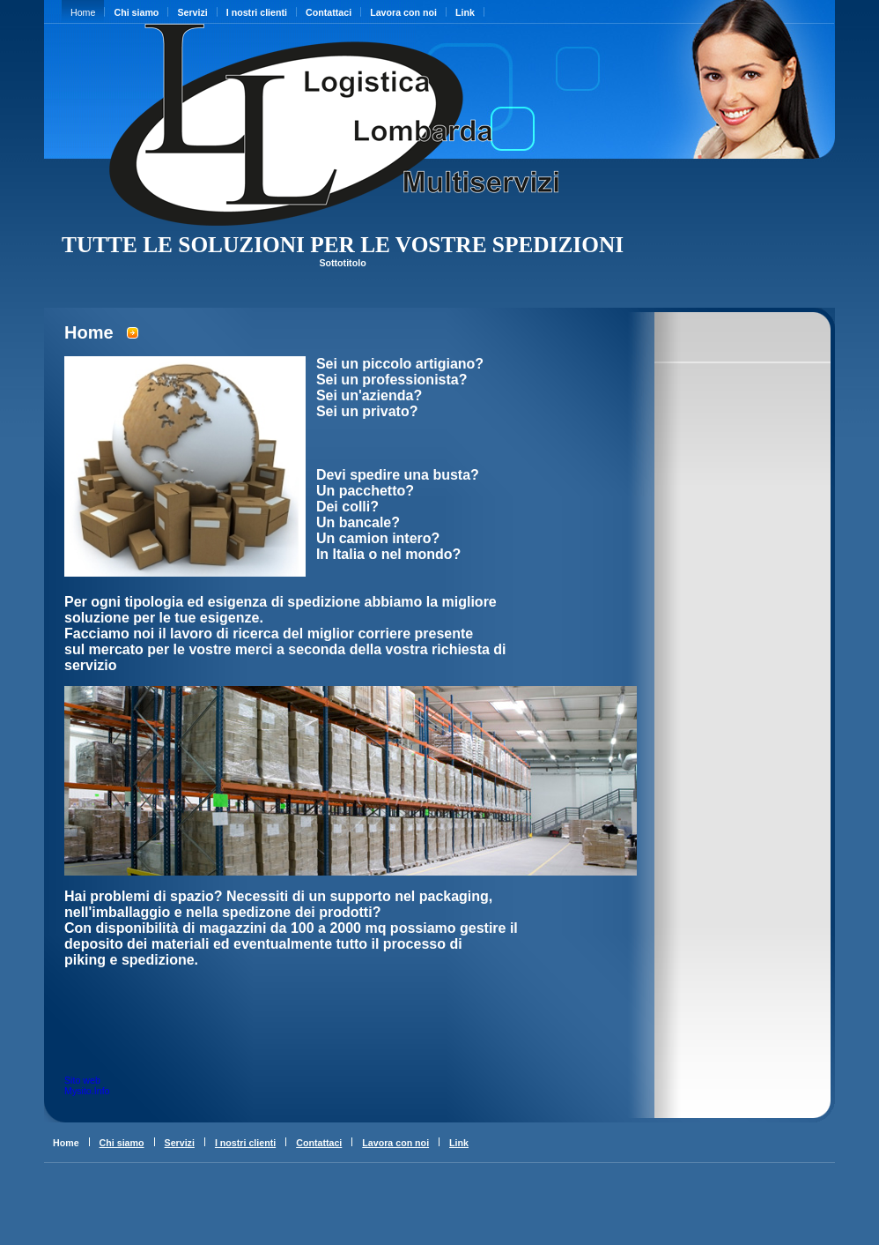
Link (465, 12)
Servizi (192, 12)
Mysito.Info (87, 1090)
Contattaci (328, 12)
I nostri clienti (256, 12)
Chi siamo (136, 12)
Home (82, 12)
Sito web (82, 1080)
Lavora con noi (403, 12)
